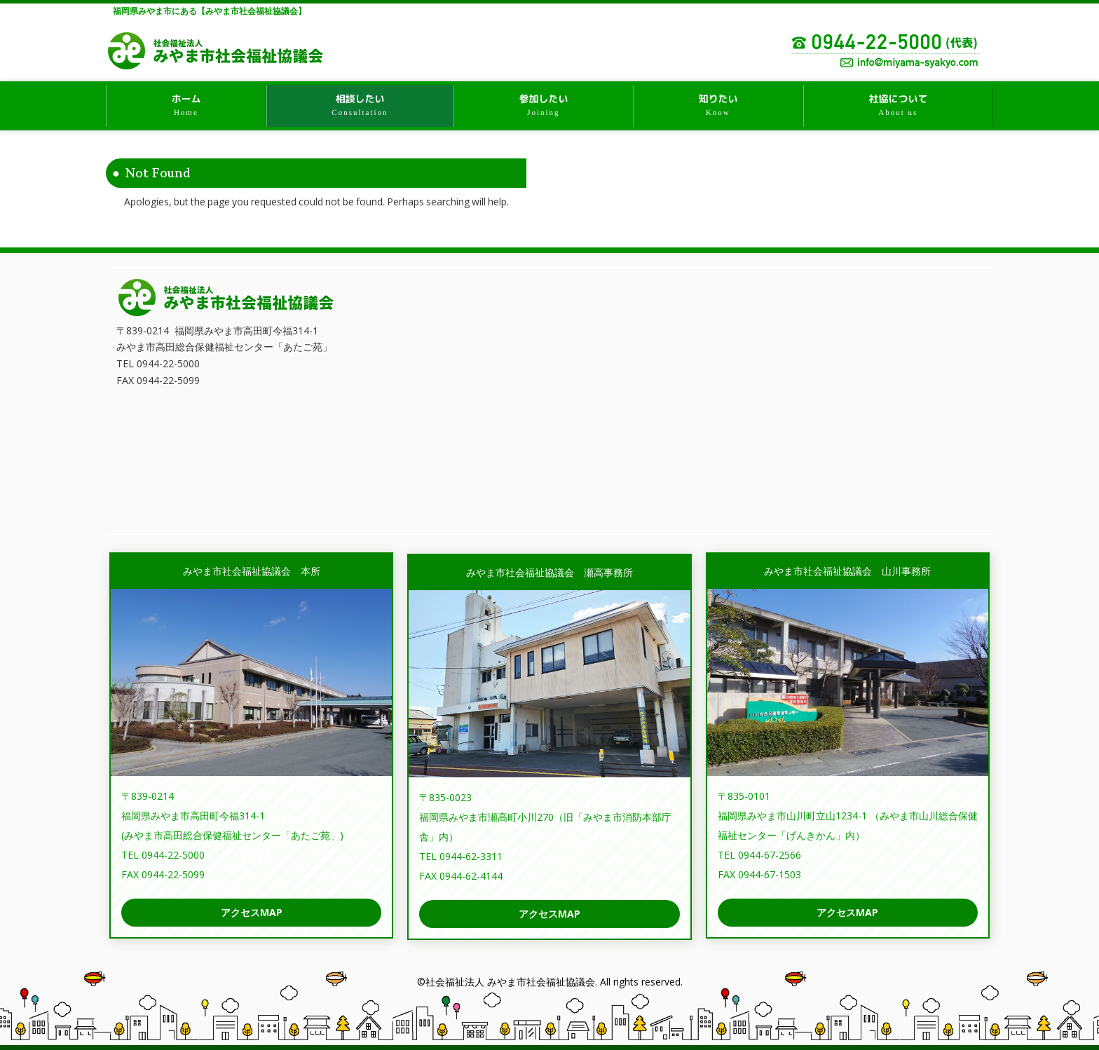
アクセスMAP (251, 912)
